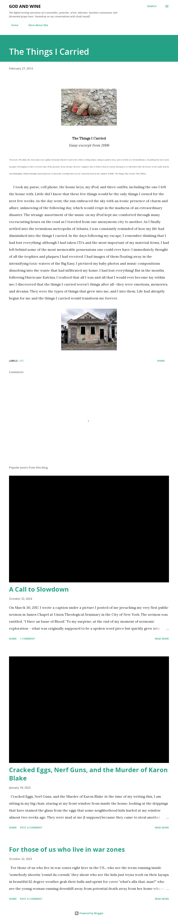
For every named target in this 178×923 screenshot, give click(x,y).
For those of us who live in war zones (67, 849)
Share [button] (161, 360)
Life (21, 360)
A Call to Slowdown (39, 589)
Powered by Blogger (89, 913)
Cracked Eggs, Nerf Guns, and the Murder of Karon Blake (88, 774)
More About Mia (36, 25)
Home (12, 25)
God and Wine (25, 6)
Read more (162, 638)
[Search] (151, 6)
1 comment (27, 638)
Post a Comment (31, 827)
